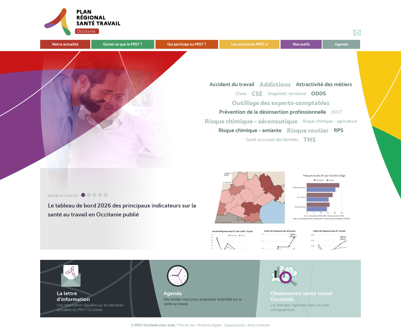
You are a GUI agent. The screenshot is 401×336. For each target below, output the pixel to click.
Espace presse (234, 325)
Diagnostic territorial (287, 94)
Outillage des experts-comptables (280, 103)
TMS (309, 140)
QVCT (336, 112)
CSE (257, 94)
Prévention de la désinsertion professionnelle (272, 112)
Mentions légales (209, 325)
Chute (241, 94)
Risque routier (308, 131)
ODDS (318, 94)
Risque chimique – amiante (250, 131)
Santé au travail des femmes (272, 140)
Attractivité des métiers (324, 85)
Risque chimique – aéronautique (251, 121)
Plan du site (186, 325)
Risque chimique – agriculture (330, 121)
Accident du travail (231, 85)
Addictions (275, 85)
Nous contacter (259, 325)
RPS (338, 131)
